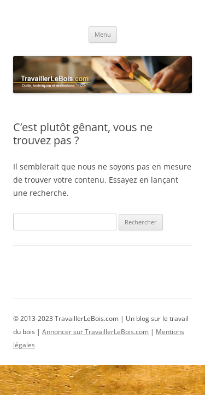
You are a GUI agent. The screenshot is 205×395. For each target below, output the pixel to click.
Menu (103, 34)
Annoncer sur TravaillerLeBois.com (95, 331)
